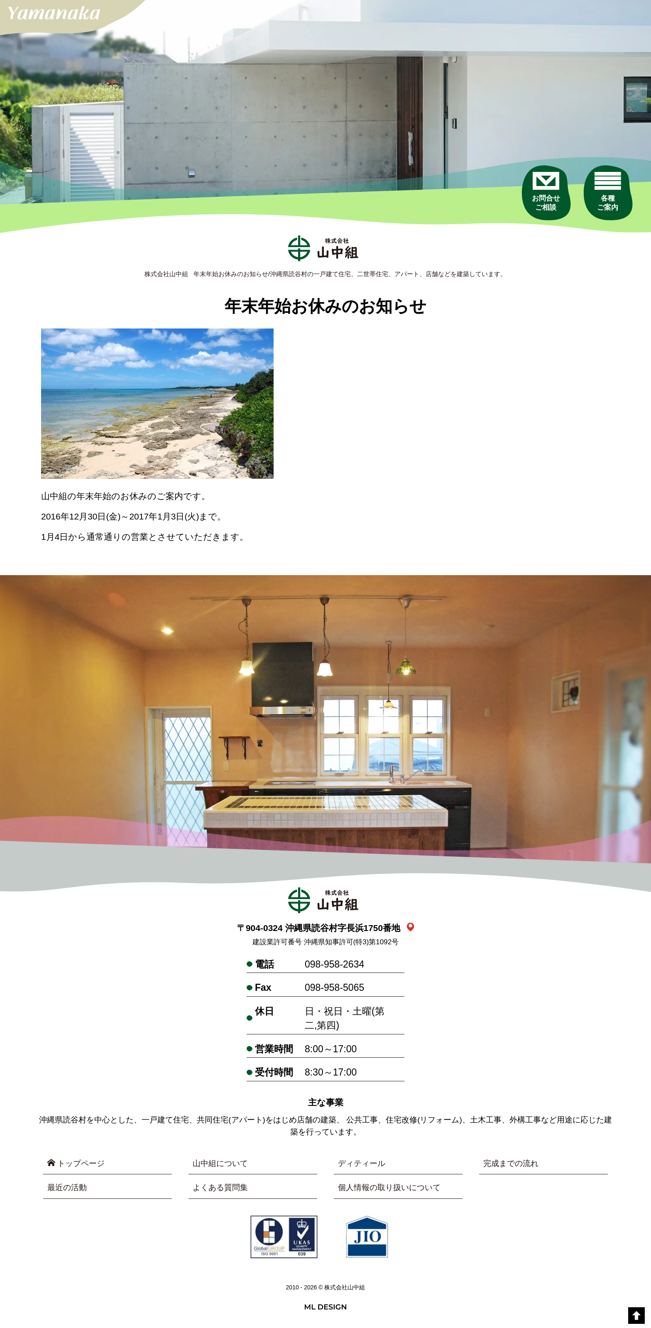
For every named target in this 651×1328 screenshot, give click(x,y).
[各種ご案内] (607, 193)
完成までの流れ (510, 1163)
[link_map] (410, 928)
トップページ (76, 1163)
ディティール (361, 1163)
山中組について (220, 1163)
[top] (636, 1315)
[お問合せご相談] (545, 193)
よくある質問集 (220, 1187)
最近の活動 (67, 1187)
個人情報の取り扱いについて (389, 1187)
